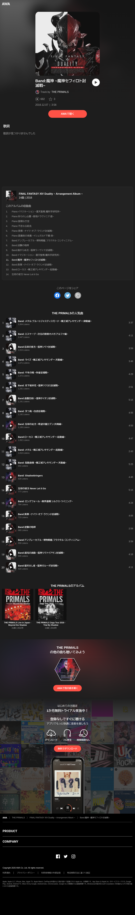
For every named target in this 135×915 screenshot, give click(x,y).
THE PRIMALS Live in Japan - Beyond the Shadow (17, 624)
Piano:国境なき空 (20, 221)
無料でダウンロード (67, 748)
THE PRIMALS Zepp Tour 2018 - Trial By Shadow (50, 624)
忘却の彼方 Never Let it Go (25, 274)
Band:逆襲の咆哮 (20, 245)
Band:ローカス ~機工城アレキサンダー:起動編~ (35, 269)
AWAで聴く (67, 113)
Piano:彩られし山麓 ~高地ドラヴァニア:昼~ (33, 216)
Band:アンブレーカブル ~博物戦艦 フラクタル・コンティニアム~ (42, 240)
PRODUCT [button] (10, 831)
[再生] (96, 82)
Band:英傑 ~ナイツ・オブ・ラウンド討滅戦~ (32, 264)
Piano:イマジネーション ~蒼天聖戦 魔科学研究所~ (36, 211)
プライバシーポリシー (26, 873)
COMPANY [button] (10, 841)
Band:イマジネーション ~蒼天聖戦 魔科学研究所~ (36, 255)
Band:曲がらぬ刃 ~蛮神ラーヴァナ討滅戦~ (33, 250)
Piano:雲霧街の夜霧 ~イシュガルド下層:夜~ (33, 235)
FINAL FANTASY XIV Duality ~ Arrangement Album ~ (51, 193)
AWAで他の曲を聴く (67, 688)
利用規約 (6, 873)
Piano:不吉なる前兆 (22, 226)
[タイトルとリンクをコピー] (78, 295)
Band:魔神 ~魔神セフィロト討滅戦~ (95, 818)
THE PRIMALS (60, 92)
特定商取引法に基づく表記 (78, 873)
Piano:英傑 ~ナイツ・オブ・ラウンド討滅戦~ (32, 231)
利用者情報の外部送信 (51, 873)
